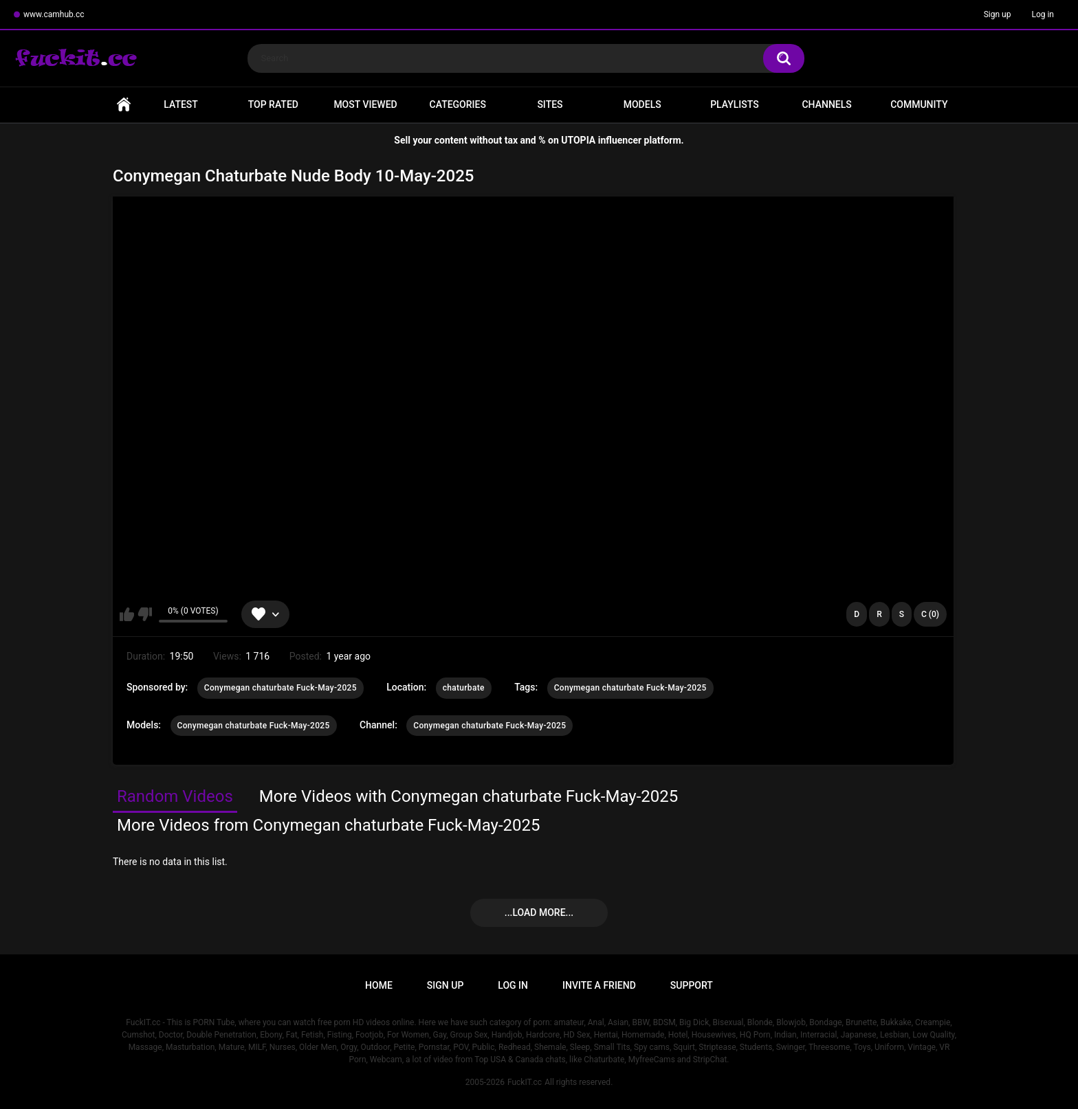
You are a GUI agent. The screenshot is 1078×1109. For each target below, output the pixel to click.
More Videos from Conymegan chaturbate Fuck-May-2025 (328, 825)
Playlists (734, 104)
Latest (181, 104)
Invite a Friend (599, 985)
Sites (549, 104)
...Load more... (539, 912)
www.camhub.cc (54, 14)
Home (124, 104)
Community (918, 104)
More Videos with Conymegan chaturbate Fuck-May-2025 (468, 796)
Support (691, 985)
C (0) (930, 614)
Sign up (997, 14)
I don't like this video (145, 614)
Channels (826, 104)
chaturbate (464, 688)
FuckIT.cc (524, 1082)
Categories (458, 104)
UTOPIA (578, 140)
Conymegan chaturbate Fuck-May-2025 (280, 688)
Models (642, 104)
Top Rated (273, 104)
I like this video (127, 614)
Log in (1042, 14)
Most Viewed (365, 104)
